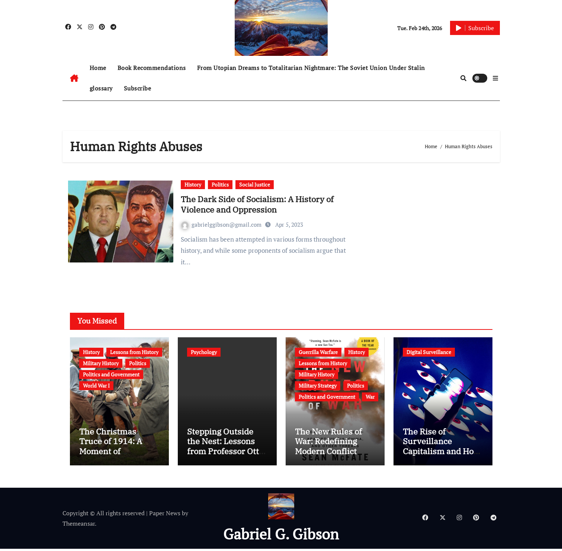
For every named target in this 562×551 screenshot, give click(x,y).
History (192, 184)
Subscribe (137, 88)
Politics (220, 184)
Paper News (164, 515)
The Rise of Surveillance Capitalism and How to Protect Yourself (441, 448)
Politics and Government (111, 374)
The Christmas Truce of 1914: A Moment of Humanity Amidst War (113, 453)
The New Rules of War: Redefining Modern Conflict (328, 443)
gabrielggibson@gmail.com (222, 224)
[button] (495, 78)
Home (98, 68)
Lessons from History (134, 352)
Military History (101, 363)
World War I (96, 385)
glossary (101, 88)
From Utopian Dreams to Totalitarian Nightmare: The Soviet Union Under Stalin (311, 68)
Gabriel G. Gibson (281, 536)
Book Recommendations (152, 68)
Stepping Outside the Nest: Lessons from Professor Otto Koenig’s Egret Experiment (225, 453)
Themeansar (78, 526)
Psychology (204, 352)
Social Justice (254, 184)
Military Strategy (318, 385)
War (370, 396)
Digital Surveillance (429, 352)
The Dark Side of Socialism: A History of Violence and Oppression (257, 204)
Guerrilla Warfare (318, 352)
